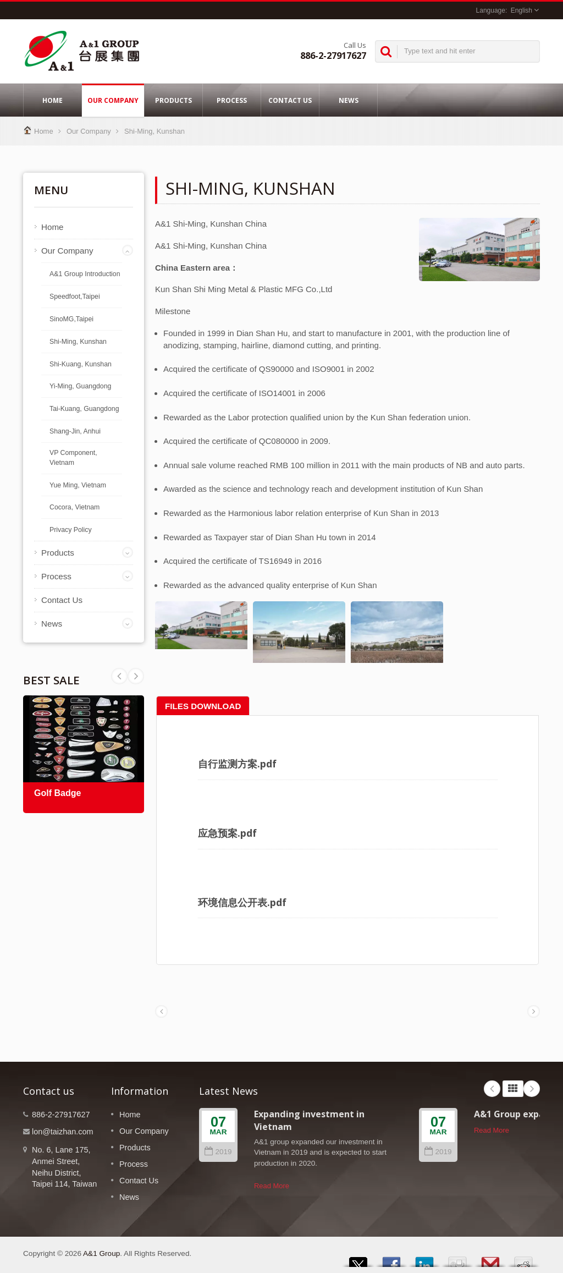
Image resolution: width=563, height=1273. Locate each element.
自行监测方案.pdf (237, 763)
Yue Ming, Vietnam (77, 485)
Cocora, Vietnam (74, 507)
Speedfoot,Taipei (74, 296)
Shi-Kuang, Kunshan (80, 364)
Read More (271, 1186)
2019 (218, 1152)
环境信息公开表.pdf (242, 902)
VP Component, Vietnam (73, 458)
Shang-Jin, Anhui (75, 431)
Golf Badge (57, 793)
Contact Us (290, 100)
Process (232, 100)
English (521, 10)
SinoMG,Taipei (71, 319)
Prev (136, 676)
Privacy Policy (70, 530)
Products (173, 100)
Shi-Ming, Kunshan (154, 131)
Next (119, 676)
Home (52, 100)
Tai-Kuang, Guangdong (84, 409)
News (348, 100)
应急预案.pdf (227, 832)
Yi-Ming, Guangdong (80, 386)
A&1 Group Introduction (84, 274)
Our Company (113, 100)
